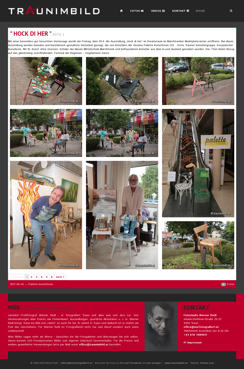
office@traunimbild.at (93, 345)
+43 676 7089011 (195, 335)
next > (60, 277)
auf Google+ (154, 363)
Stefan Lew (207, 363)
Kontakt (180, 11)
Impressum (193, 343)
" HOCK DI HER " (30, 33)
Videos (158, 11)
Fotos (137, 11)
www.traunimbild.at (176, 363)
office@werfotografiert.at (201, 327)
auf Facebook (133, 363)
